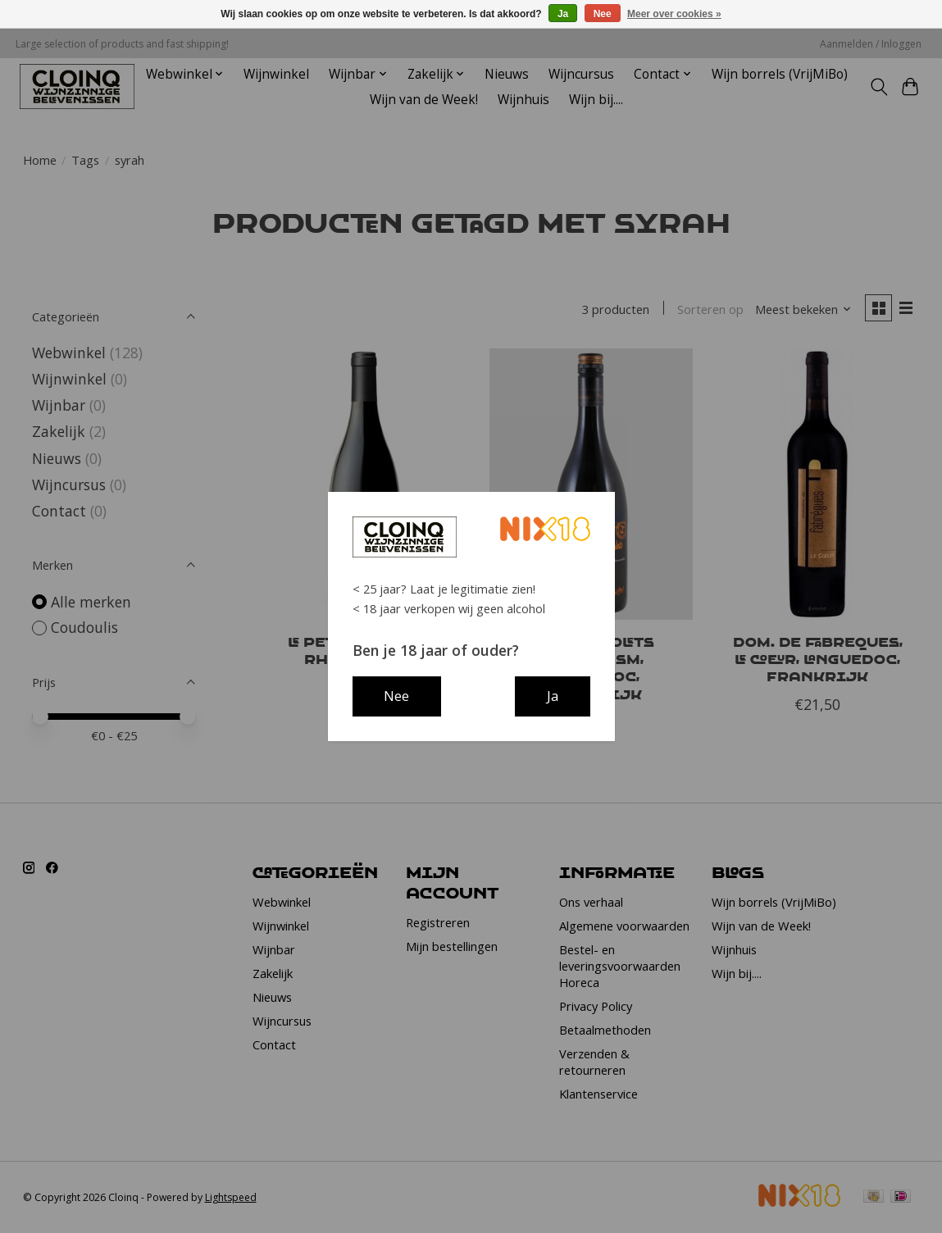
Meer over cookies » (674, 14)
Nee (603, 14)
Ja (562, 14)
